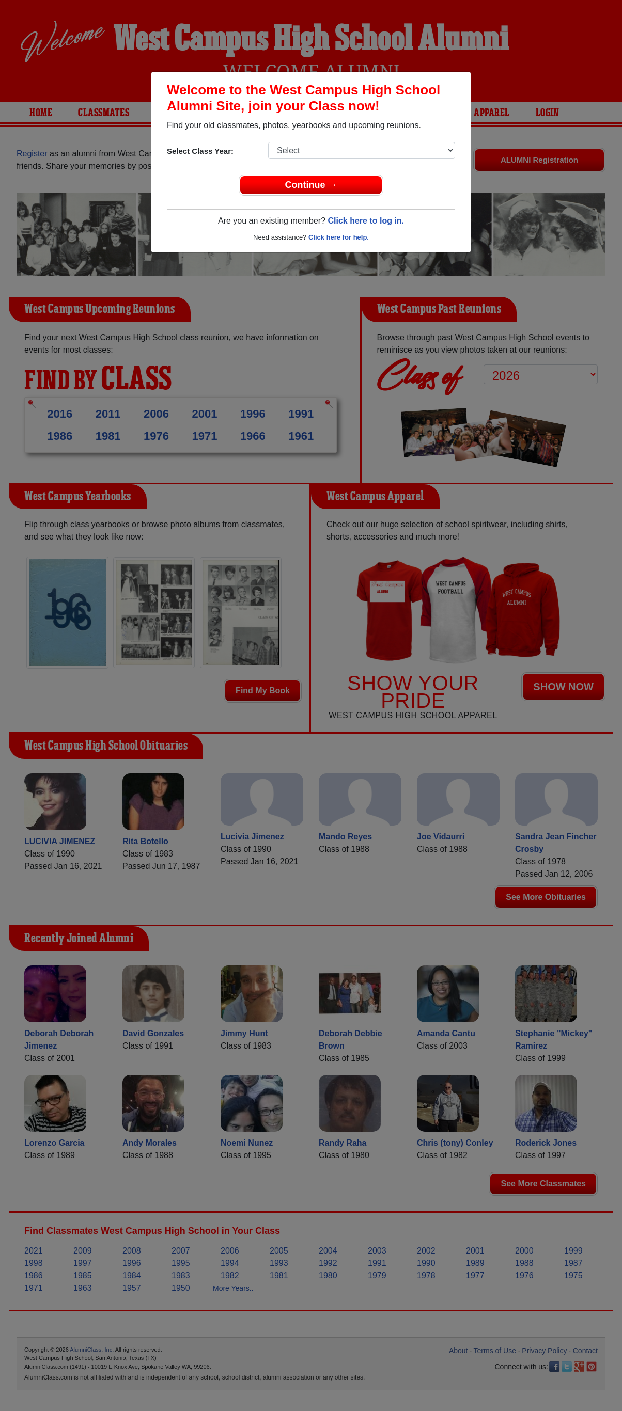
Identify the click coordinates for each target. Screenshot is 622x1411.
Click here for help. (338, 237)
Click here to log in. (366, 220)
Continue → (311, 185)
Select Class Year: (200, 151)
